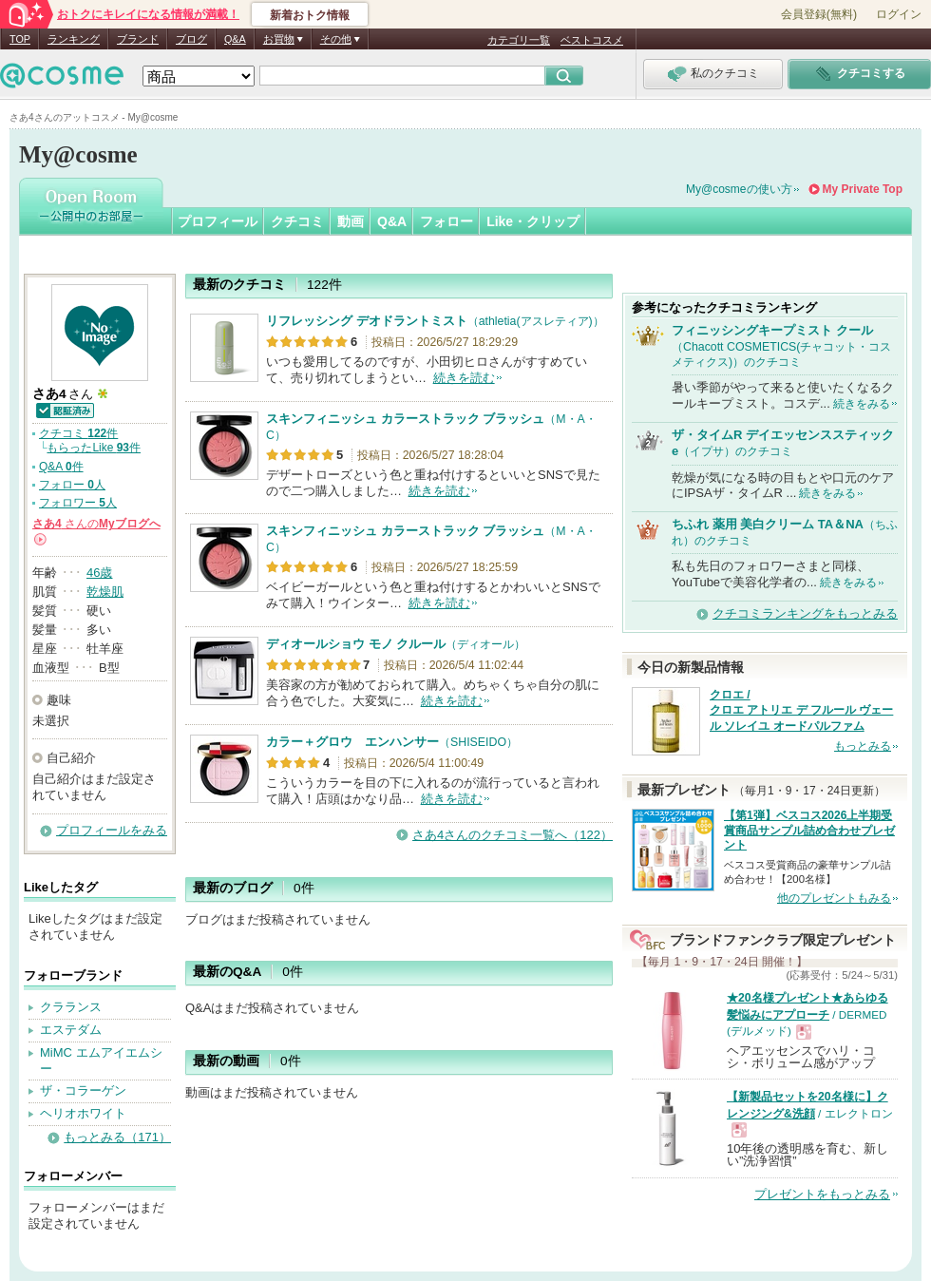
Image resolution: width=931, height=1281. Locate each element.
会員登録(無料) (819, 14)
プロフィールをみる (111, 830)
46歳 (99, 572)
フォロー (446, 221)
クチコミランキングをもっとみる (805, 613)
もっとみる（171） (117, 1137)
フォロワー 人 (78, 502)
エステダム (71, 1030)
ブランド (138, 39)
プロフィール (217, 221)
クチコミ (297, 221)
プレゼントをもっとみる (822, 1194)
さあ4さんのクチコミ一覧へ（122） (512, 835)
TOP (20, 39)
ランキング (74, 39)
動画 (350, 221)
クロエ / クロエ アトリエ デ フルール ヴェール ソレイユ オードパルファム (801, 711)
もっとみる (862, 746)
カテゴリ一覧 (518, 40)
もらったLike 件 (94, 447)
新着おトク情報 (310, 15)
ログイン (899, 14)
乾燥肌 (105, 591)
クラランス (71, 1007)
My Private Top (862, 189)
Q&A (235, 39)
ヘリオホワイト (83, 1113)
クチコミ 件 (78, 433)
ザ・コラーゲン (83, 1090)
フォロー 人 (72, 484)
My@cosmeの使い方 (739, 189)
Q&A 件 (61, 466)
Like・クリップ (533, 221)
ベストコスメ (591, 40)
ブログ (191, 39)
